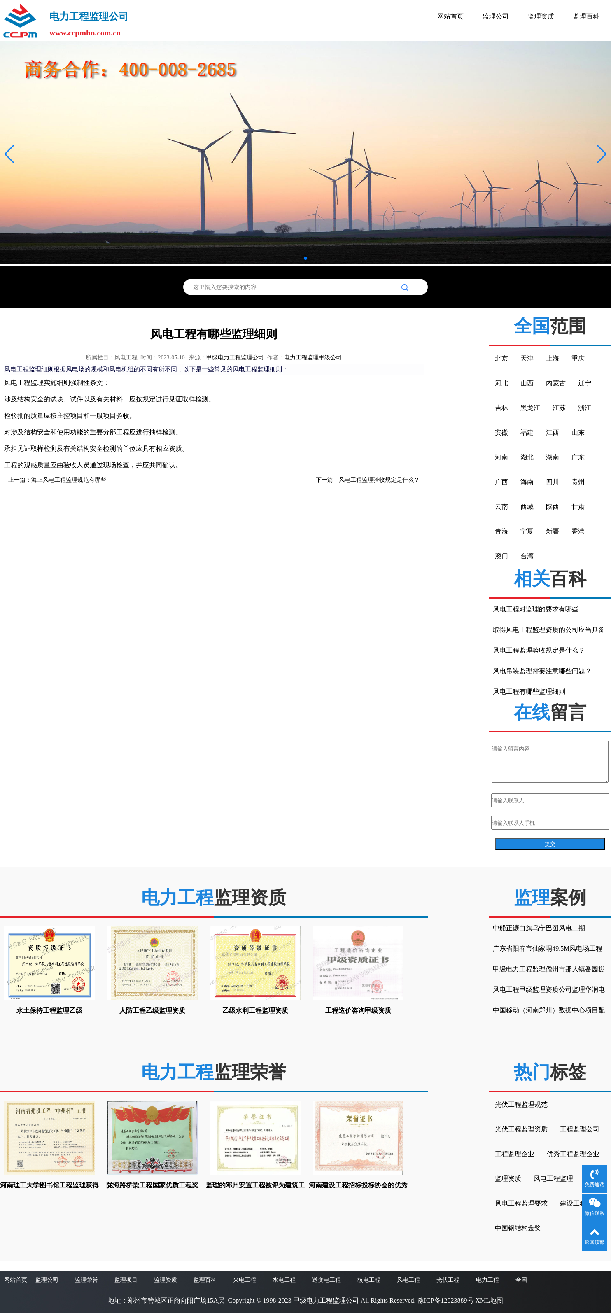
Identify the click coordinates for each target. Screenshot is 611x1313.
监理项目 (126, 1280)
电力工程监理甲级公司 (313, 357)
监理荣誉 (86, 1280)
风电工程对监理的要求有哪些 (535, 609)
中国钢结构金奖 (518, 1227)
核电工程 (368, 1280)
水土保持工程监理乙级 (49, 1010)
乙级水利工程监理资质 (255, 1010)
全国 (521, 1280)
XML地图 (490, 1300)
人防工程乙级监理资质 (152, 1010)
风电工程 (408, 1280)
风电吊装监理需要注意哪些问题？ (542, 670)
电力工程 (487, 1280)
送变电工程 (326, 1280)
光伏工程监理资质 (521, 1129)
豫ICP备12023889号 (445, 1300)
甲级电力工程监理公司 (235, 357)
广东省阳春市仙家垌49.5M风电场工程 (547, 948)
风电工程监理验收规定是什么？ (379, 480)
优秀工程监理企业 (573, 1153)
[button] (9, 154)
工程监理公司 (579, 1129)
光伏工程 (447, 1280)
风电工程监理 (553, 1178)
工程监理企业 (514, 1153)
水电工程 (284, 1280)
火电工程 (244, 1280)
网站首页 (450, 16)
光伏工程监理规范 (521, 1104)
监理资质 (541, 16)
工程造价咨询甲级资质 (358, 1010)
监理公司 (496, 16)
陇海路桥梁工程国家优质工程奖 (152, 1185)
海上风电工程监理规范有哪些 (68, 480)
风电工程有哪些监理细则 (529, 691)
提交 (550, 844)
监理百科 (586, 16)
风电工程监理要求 (521, 1203)
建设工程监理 (579, 1203)
